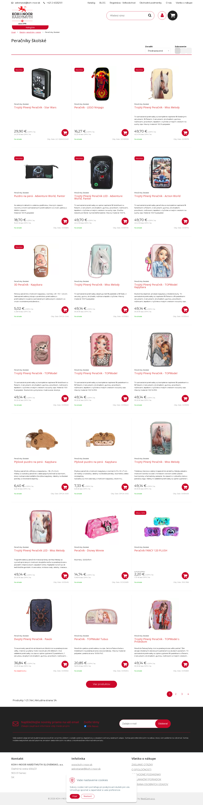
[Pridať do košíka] (65, 132)
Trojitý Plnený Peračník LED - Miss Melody (39, 550)
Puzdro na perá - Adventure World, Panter (39, 196)
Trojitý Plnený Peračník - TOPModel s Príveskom (156, 640)
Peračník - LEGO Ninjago (89, 107)
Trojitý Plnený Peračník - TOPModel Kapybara (155, 286)
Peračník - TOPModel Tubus (91, 639)
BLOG (102, 3)
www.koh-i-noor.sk (81, 764)
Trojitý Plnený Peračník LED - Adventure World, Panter (98, 197)
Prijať (74, 796)
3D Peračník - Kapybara (28, 284)
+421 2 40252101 (54, 3)
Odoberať (163, 723)
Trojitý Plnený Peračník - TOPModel (35, 373)
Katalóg (91, 3)
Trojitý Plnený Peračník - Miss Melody (157, 107)
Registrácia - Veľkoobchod (122, 3)
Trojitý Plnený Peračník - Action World (157, 196)
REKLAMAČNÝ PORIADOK (146, 779)
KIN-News (92, 726)
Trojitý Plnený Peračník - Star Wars (35, 107)
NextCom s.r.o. (148, 798)
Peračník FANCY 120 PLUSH (150, 550)
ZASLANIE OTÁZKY (142, 764)
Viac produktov (101, 684)
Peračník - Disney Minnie (89, 550)
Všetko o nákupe (184, 3)
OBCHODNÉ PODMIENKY (146, 774)
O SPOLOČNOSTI (141, 769)
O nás (169, 3)
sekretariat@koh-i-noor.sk (27, 3)
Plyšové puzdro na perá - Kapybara (35, 462)
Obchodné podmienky (151, 3)
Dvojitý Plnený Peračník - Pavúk (33, 639)
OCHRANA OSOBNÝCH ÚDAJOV (150, 784)
